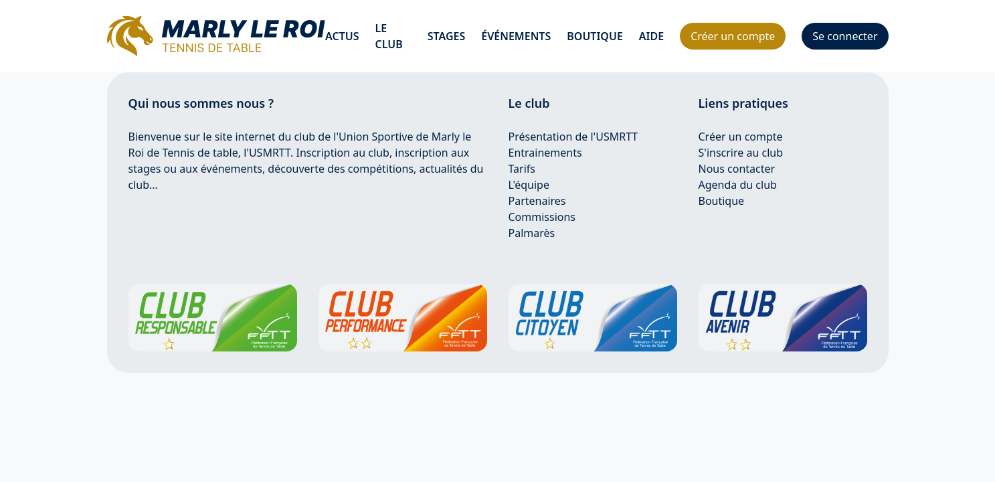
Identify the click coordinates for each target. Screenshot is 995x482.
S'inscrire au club (741, 152)
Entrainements (545, 152)
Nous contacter (737, 168)
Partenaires (537, 200)
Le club (389, 36)
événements (516, 36)
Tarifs (522, 168)
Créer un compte (741, 136)
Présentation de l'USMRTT (573, 136)
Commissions (542, 217)
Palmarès (532, 233)
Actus (342, 36)
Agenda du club (738, 184)
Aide (651, 36)
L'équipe (529, 184)
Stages (447, 36)
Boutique (595, 36)
